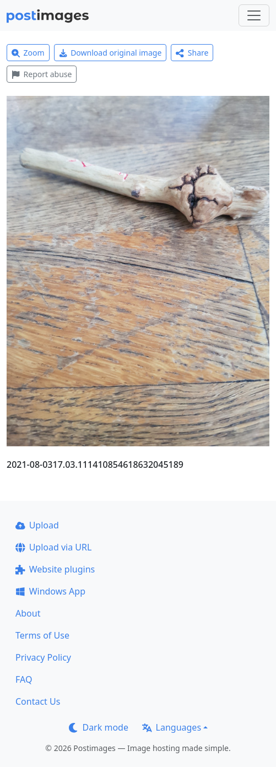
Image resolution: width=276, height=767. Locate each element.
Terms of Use (42, 635)
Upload (37, 525)
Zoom (28, 52)
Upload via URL (53, 547)
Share (192, 52)
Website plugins (55, 569)
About (27, 613)
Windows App (50, 591)
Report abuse (42, 74)
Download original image (110, 52)
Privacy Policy (43, 657)
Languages (171, 727)
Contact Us (37, 701)
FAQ (23, 679)
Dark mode (98, 727)
